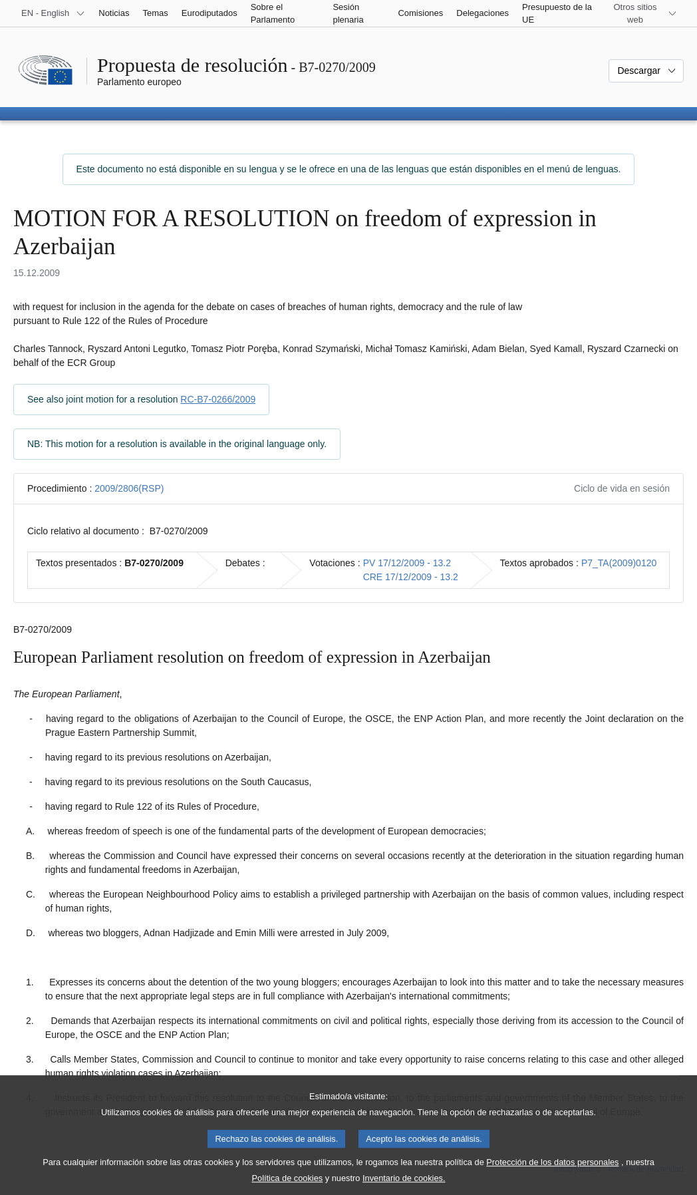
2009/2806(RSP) (129, 488)
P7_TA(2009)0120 (618, 563)
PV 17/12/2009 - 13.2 (407, 563)
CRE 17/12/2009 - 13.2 (410, 577)
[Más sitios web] (643, 13)
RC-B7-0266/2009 (217, 399)
